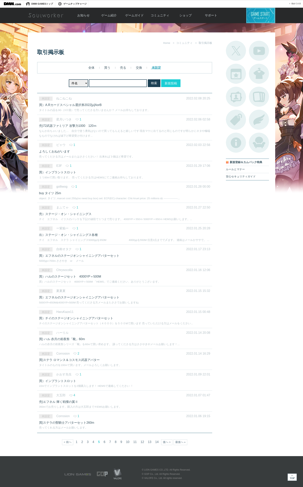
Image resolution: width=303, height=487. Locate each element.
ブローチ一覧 (259, 120)
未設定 (156, 67)
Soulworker (45, 15)
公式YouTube (259, 51)
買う (106, 67)
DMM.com (12, 4)
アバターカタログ (259, 74)
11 (135, 442)
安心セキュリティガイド (241, 176)
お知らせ (83, 15)
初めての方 (296, 4)
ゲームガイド (134, 15)
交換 (138, 67)
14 (157, 442)
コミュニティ (160, 15)
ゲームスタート (260, 15)
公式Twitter (236, 51)
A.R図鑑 (259, 97)
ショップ (185, 15)
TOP (292, 477)
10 (127, 442)
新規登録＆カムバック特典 (246, 162)
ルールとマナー (235, 169)
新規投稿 (171, 83)
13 (149, 442)
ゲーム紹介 (109, 15)
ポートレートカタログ (236, 97)
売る (122, 67)
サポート (211, 15)
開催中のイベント (236, 74)
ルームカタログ (259, 143)
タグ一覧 (236, 120)
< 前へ (67, 442)
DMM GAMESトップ (42, 4)
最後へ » (180, 442)
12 (142, 442)
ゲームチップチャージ (75, 4)
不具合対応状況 (236, 143)
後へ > (167, 442)
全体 (91, 67)
